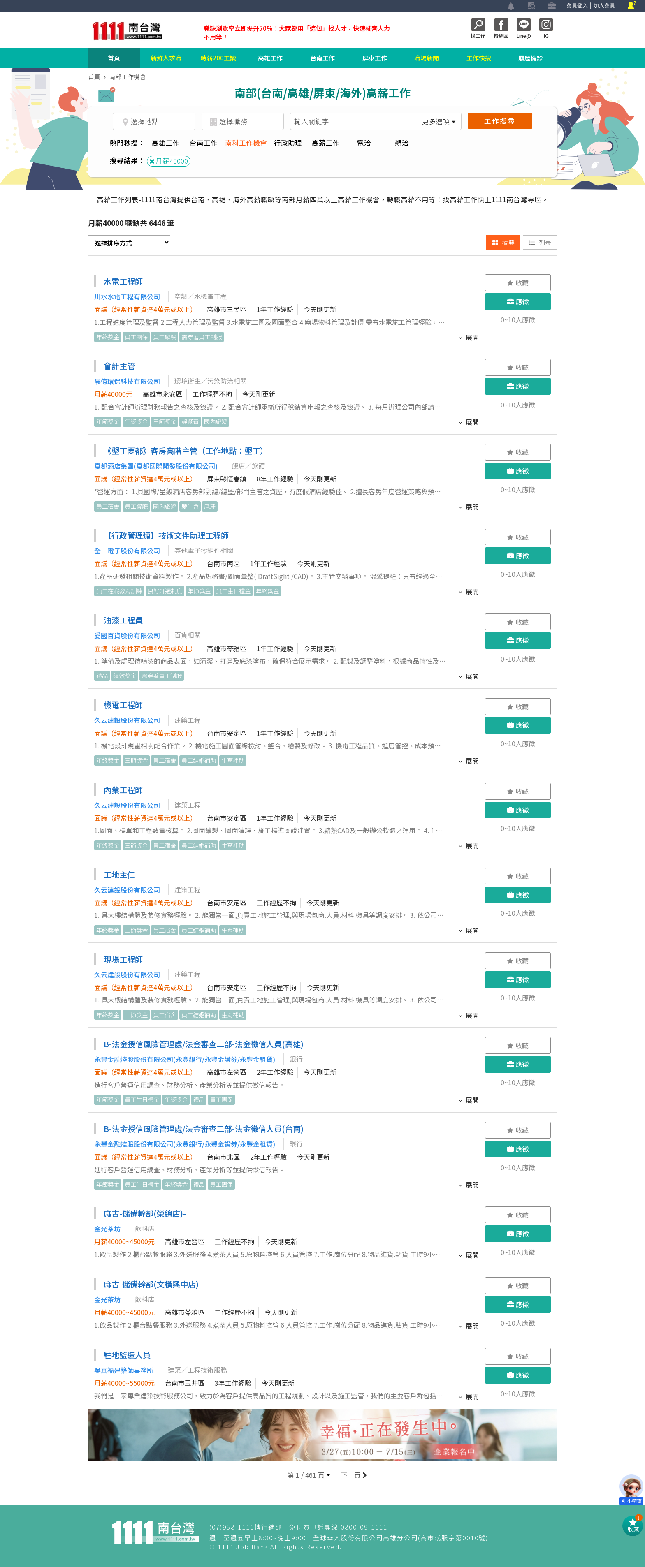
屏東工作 (374, 57)
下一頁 (353, 1475)
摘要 (503, 242)
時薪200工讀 (218, 57)
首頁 (114, 57)
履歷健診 (530, 57)
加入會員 (604, 5)
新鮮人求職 (166, 57)
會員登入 (577, 5)
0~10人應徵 (518, 319)
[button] (308, 1475)
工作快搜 (478, 57)
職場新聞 (426, 57)
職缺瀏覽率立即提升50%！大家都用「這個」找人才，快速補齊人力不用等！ (297, 32)
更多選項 (438, 121)
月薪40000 (168, 161)
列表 (540, 242)
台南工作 (322, 57)
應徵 (518, 301)
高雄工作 (270, 57)
